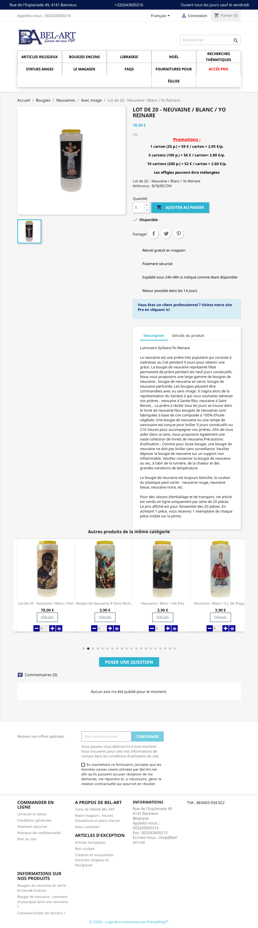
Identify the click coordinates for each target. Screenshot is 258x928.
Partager (153, 233)
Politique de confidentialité (39, 832)
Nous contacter (87, 826)
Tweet (166, 233)
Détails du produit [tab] (188, 335)
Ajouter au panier (180, 207)
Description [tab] (154, 335)
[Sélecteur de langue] (161, 16)
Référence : (142, 186)
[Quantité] (138, 207)
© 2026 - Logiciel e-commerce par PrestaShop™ (129, 921)
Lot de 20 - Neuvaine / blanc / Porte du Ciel (47, 603)
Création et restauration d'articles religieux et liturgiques (94, 860)
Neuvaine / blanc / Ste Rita (162, 603)
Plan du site (26, 839)
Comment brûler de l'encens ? (41, 913)
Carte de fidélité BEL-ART (95, 809)
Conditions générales (34, 820)
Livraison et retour (32, 814)
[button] (83, 648)
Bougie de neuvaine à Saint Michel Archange (105, 603)
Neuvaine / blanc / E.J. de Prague (220, 603)
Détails (47, 617)
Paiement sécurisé (32, 826)
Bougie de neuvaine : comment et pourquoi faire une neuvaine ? (42, 901)
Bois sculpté (84, 848)
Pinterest (178, 233)
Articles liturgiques (90, 842)
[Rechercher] (210, 40)
